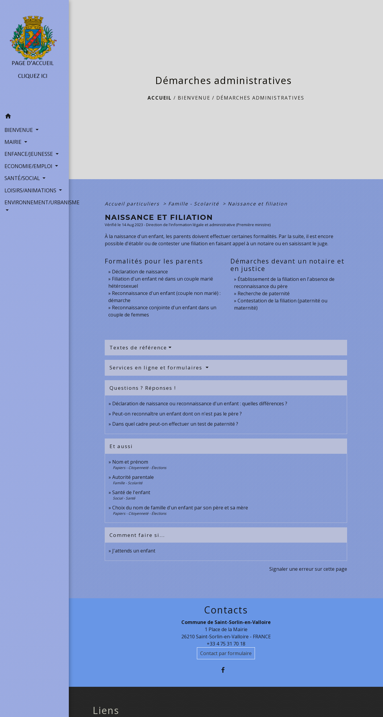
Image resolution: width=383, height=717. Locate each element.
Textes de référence (138, 347)
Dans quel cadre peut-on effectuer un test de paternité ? (175, 424)
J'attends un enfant (133, 550)
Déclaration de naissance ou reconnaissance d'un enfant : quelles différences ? (199, 403)
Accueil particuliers (133, 203)
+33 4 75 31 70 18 (226, 643)
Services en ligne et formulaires (157, 367)
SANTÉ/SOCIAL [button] (22, 178)
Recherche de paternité (264, 293)
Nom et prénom (130, 462)
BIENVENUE (194, 98)
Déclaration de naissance (140, 271)
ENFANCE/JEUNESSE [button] (29, 153)
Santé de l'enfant (131, 492)
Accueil (160, 98)
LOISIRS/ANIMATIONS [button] (31, 190)
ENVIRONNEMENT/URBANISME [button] (34, 202)
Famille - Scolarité (194, 203)
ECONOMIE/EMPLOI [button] (29, 166)
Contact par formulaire (226, 653)
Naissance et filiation (258, 203)
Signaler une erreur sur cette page (308, 569)
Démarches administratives (260, 98)
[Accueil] (34, 55)
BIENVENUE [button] (19, 129)
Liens (106, 710)
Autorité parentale (133, 477)
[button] (34, 117)
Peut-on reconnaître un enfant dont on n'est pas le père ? (177, 413)
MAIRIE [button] (13, 141)
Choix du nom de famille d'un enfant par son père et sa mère (180, 507)
